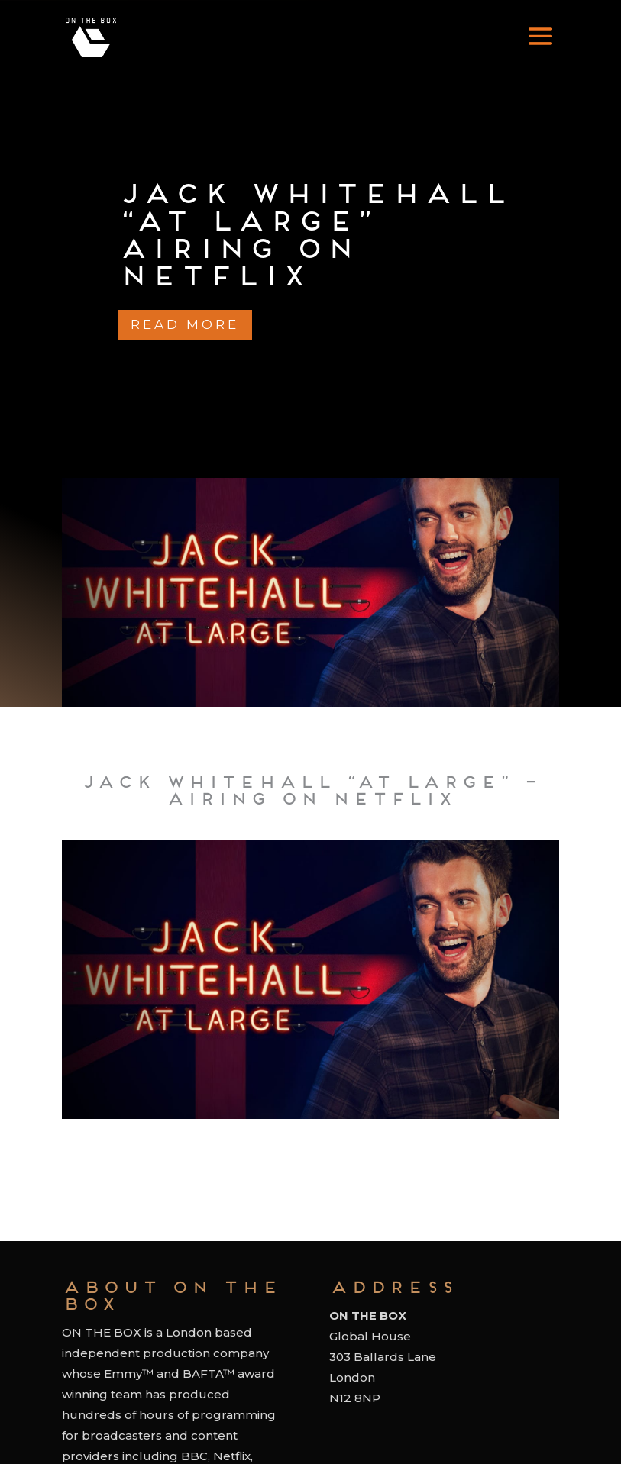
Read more (185, 324)
